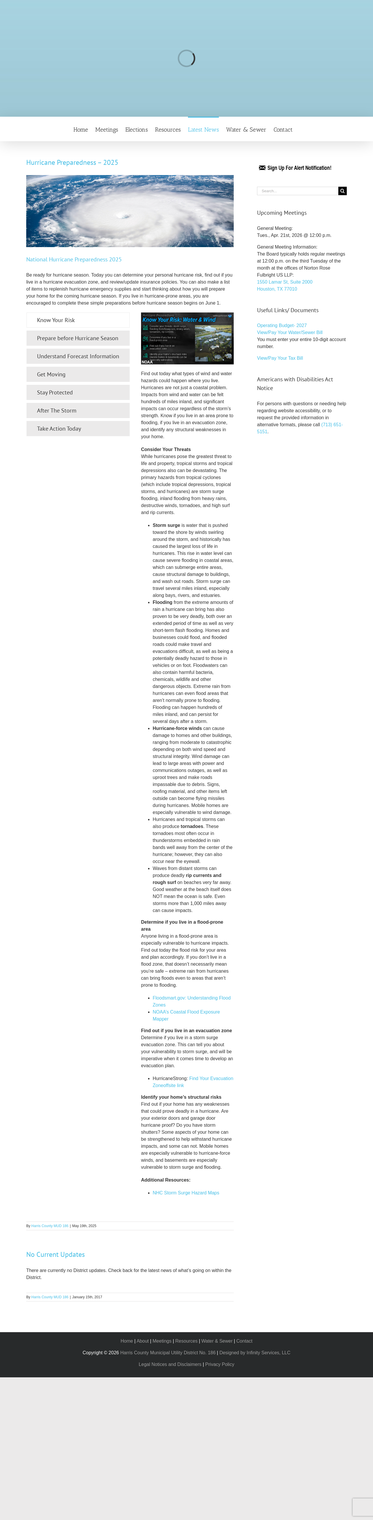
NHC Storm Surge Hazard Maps (186, 1192)
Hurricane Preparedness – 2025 (72, 162)
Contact (244, 1341)
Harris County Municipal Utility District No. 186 (168, 1352)
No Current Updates (55, 1254)
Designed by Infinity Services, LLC (255, 1352)
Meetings (162, 1341)
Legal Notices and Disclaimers (170, 1364)
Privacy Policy (219, 1364)
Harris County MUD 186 (49, 1226)
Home (127, 1341)
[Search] (342, 191)
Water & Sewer (217, 1341)
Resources (186, 1341)
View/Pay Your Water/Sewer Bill (290, 332)
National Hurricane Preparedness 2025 (74, 259)
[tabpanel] (187, 756)
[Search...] (297, 191)
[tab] (78, 320)
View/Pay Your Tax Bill (280, 358)
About (143, 1341)
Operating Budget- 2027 (282, 325)
